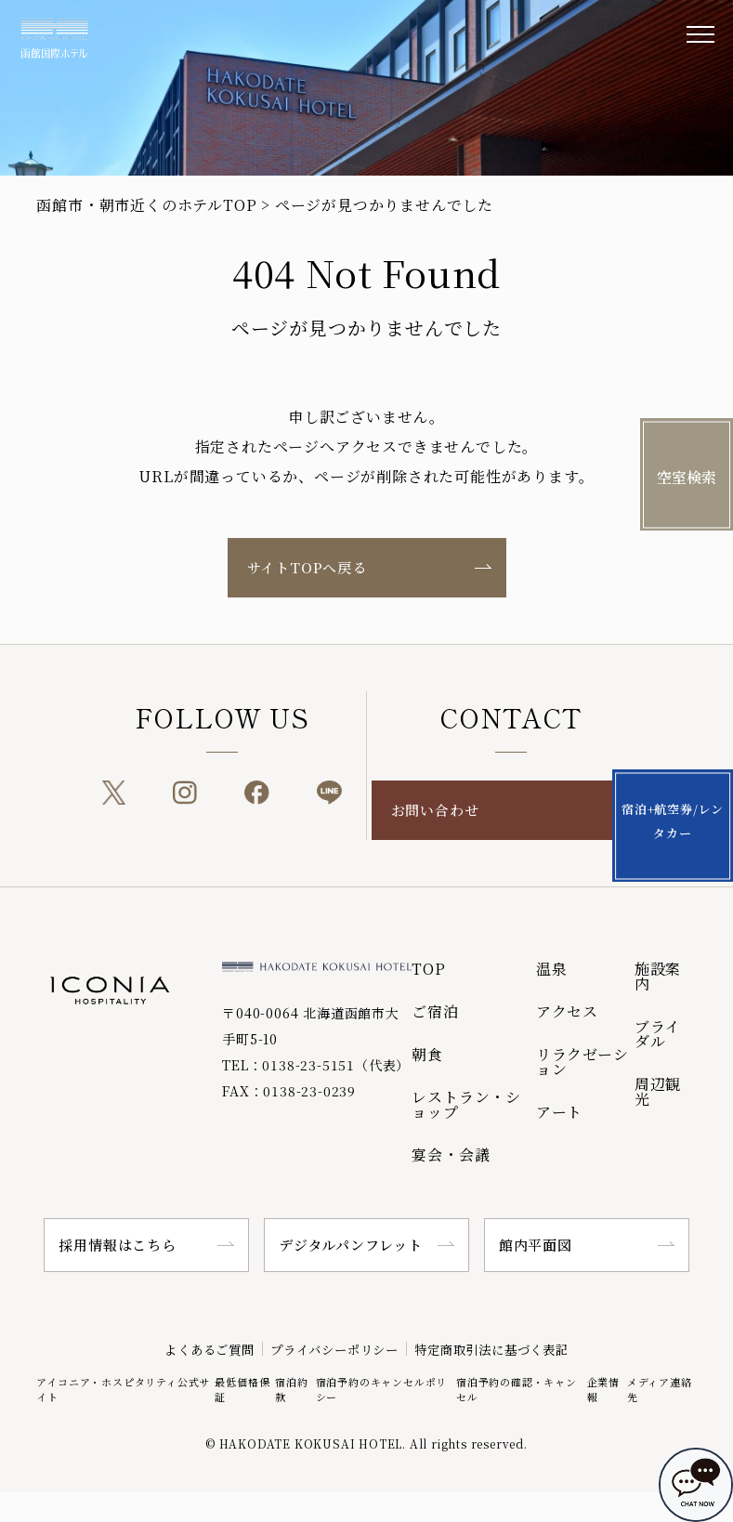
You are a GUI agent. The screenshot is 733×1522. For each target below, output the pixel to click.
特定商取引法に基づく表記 (511, 1348)
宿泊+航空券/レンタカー (687, 809)
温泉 (552, 968)
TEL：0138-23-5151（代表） (316, 1065)
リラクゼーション (582, 1061)
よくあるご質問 (185, 1348)
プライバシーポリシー (329, 1348)
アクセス (567, 1011)
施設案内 (658, 976)
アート (559, 1111)
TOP (428, 968)
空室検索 (686, 477)
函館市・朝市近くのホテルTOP (146, 205)
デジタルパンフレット (351, 1244)
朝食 (427, 1054)
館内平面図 (535, 1244)
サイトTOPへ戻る (307, 567)
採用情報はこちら (117, 1244)
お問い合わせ (435, 810)
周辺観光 (658, 1091)
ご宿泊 (435, 1011)
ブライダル (658, 1034)
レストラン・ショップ (466, 1104)
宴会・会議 (451, 1154)
